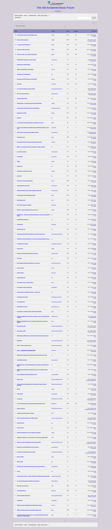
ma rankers (94, 50)
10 (90, 26)
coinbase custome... (92, 40)
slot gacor (94, 389)
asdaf (95, 65)
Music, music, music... (43, 15)
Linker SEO (94, 128)
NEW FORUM (58, 11)
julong (95, 457)
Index (25, 15)
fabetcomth (94, 351)
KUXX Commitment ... (91, 380)
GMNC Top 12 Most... (92, 443)
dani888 (94, 264)
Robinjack (94, 147)
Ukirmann (94, 462)
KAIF (95, 118)
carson (95, 375)
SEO (95, 414)
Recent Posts (18, 17)
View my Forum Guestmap (58, 3)
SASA (95, 210)
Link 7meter (94, 104)
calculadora (94, 225)
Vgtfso (95, 191)
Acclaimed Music (32, 15)
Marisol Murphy (93, 94)
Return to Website (19, 15)
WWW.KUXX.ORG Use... (91, 409)
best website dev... (92, 89)
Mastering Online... (92, 327)
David (95, 123)
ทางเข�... (94, 55)
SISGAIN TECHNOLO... (91, 452)
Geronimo (94, 477)
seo (95, 215)
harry (95, 360)
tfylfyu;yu (94, 143)
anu (95, 84)
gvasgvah (94, 99)
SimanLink (94, 467)
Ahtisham (94, 113)
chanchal (94, 45)
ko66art (94, 162)
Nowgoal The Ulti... (92, 341)
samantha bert (93, 60)
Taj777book (94, 394)
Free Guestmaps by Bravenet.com (55, 4)
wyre (95, 486)
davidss (94, 433)
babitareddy (94, 448)
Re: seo (94, 70)
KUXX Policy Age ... (92, 399)
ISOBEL (94, 35)
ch (95, 239)
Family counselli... (92, 496)
